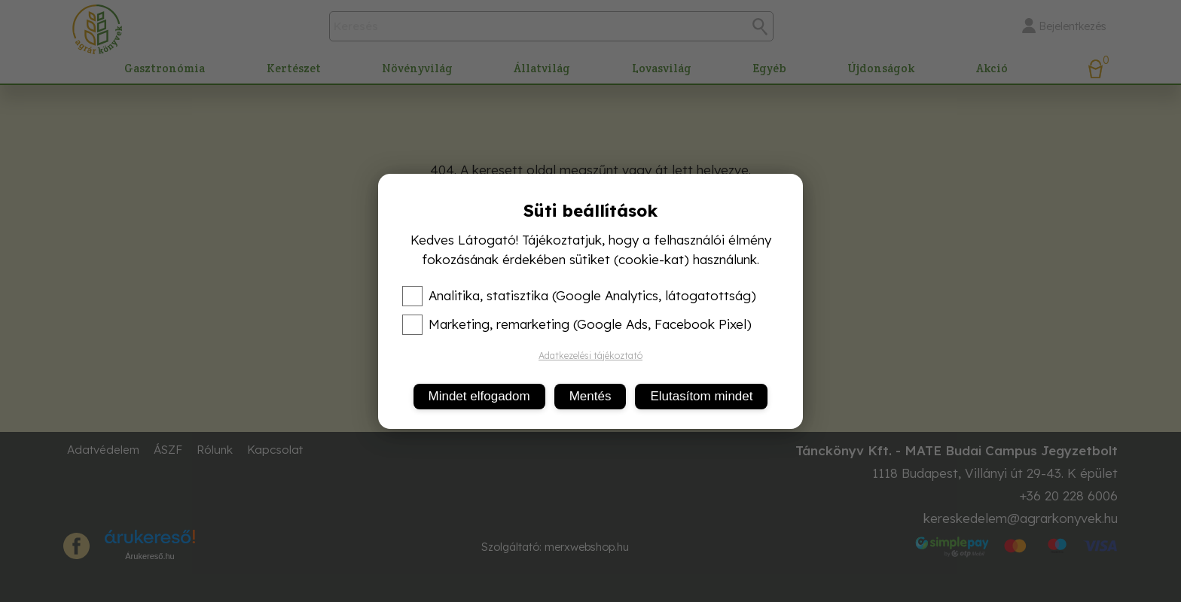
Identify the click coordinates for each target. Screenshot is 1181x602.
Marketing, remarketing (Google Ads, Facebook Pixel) (577, 324)
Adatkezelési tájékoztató (590, 355)
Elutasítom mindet (701, 396)
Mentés (590, 396)
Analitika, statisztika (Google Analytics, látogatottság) (579, 296)
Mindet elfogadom (479, 396)
